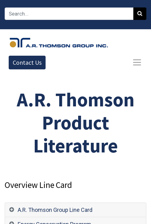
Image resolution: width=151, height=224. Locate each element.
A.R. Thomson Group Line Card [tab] (55, 210)
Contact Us (27, 62)
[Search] (139, 13)
